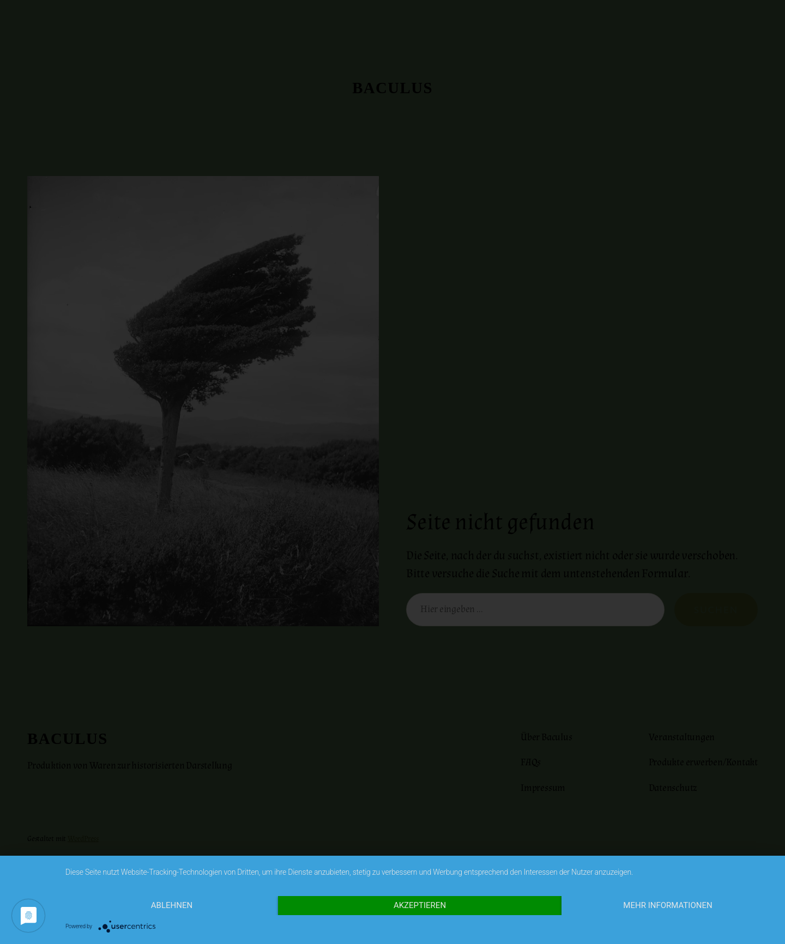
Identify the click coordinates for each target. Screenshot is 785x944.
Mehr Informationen (667, 905)
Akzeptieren (420, 905)
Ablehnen (171, 905)
